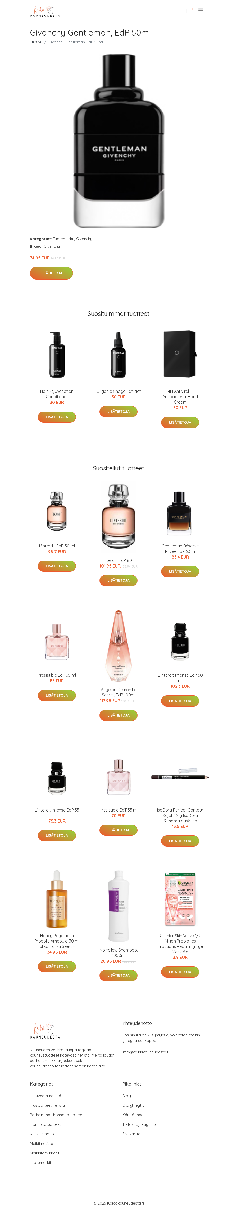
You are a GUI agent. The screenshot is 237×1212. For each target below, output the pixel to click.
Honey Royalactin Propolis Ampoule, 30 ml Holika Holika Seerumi (56, 941)
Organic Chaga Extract (118, 391)
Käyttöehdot (133, 1114)
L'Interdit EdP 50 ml (57, 545)
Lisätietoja (51, 273)
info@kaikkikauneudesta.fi (145, 1052)
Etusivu (36, 42)
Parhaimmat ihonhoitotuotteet (57, 1114)
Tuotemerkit (63, 238)
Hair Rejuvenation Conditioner (57, 394)
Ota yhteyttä (133, 1105)
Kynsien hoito (42, 1133)
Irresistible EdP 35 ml (57, 675)
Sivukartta (131, 1133)
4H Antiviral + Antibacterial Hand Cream (180, 397)
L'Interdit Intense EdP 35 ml (57, 812)
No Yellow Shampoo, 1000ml (118, 952)
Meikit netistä (41, 1143)
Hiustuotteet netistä (47, 1105)
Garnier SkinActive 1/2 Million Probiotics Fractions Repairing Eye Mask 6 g (180, 943)
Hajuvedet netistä (45, 1095)
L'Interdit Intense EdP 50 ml (180, 678)
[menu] (201, 10)
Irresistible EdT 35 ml (118, 810)
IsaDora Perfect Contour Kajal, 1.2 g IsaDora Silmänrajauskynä (180, 815)
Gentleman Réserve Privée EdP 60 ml (180, 548)
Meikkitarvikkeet (44, 1152)
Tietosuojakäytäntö (140, 1124)
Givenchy (84, 238)
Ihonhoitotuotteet (45, 1124)
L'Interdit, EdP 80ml (118, 560)
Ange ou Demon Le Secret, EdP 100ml (118, 692)
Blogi (127, 1095)
